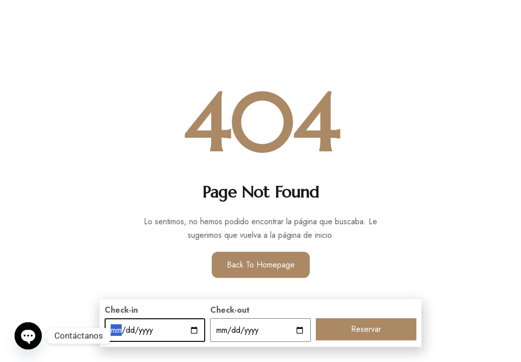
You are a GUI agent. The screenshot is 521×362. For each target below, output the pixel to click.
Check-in (121, 310)
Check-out (229, 310)
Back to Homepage (261, 264)
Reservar (366, 329)
